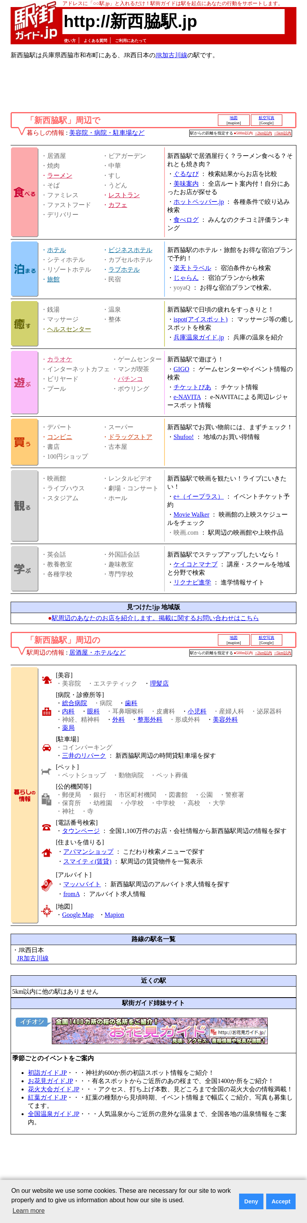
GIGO (181, 369)
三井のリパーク (84, 755)
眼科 (93, 711)
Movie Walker (191, 514)
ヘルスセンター (69, 329)
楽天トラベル (192, 268)
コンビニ (59, 437)
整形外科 (150, 719)
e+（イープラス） (199, 496)
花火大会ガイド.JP (53, 1089)
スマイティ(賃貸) (87, 861)
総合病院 (74, 703)
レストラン (124, 195)
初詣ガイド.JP (47, 1072)
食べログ (186, 219)
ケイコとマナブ (195, 564)
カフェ (117, 204)
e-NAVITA (187, 397)
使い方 (70, 40)
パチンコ (130, 379)
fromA (71, 894)
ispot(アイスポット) (201, 319)
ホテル (56, 250)
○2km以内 (263, 133)
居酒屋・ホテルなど (97, 652)
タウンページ (81, 830)
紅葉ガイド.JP (47, 1097)
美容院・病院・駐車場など (106, 132)
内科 (68, 711)
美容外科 (225, 719)
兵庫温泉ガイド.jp (199, 337)
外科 (118, 719)
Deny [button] (251, 1201)
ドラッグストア (130, 437)
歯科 (131, 703)
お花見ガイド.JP (50, 1081)
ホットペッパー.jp (199, 201)
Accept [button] (281, 1201)
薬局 (68, 727)
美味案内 (186, 183)
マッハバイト (82, 884)
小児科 (197, 711)
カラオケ (59, 359)
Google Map (77, 914)
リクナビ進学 (192, 582)
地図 (234, 118)
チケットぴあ (192, 387)
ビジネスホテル (130, 250)
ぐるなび (186, 174)
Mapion (114, 914)
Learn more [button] (29, 1210)
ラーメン (59, 175)
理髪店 (159, 683)
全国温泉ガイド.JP (53, 1113)
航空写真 (266, 118)
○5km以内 (282, 133)
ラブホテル (124, 269)
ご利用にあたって (130, 40)
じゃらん (186, 277)
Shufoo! (184, 437)
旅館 (53, 279)
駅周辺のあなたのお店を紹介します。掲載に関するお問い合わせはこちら (155, 618)
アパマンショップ (88, 851)
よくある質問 (95, 40)
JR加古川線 (171, 55)
